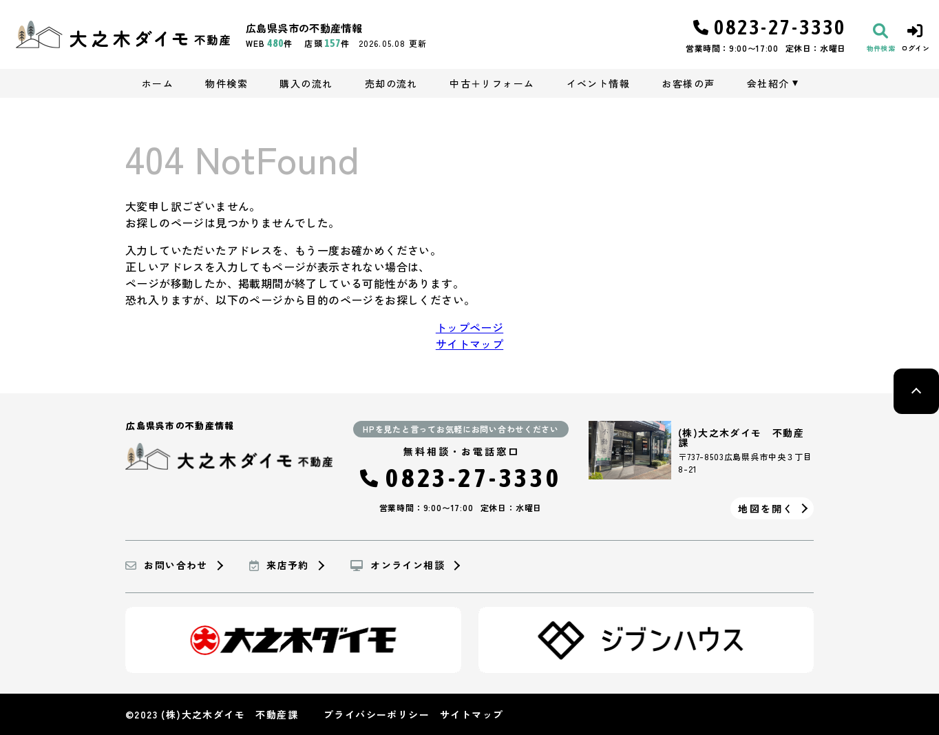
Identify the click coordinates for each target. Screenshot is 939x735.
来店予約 (279, 565)
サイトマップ (469, 343)
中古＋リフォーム (492, 83)
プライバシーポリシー (377, 714)
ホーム (157, 83)
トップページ (469, 327)
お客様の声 (688, 83)
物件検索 (226, 83)
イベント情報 (598, 83)
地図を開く (766, 508)
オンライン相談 (397, 565)
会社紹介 (768, 83)
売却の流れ (391, 83)
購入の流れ (306, 83)
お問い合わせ (166, 565)
